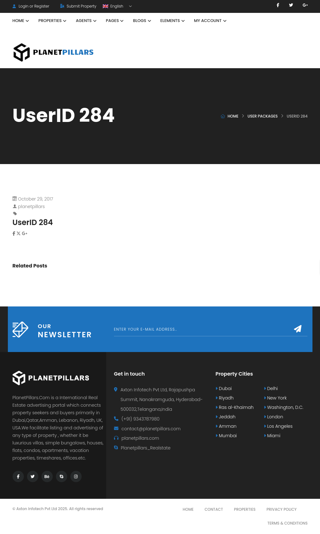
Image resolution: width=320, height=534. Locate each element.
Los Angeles (278, 426)
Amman (225, 426)
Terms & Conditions (287, 523)
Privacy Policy (282, 509)
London (273, 417)
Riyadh (224, 398)
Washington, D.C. (283, 407)
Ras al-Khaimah (234, 407)
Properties (245, 509)
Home (233, 116)
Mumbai (226, 435)
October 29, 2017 (35, 199)
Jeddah (225, 417)
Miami (272, 435)
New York (275, 398)
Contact (214, 509)
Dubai (223, 388)
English (113, 6)
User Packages (262, 116)
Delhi (271, 388)
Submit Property (78, 6)
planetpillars (31, 206)
